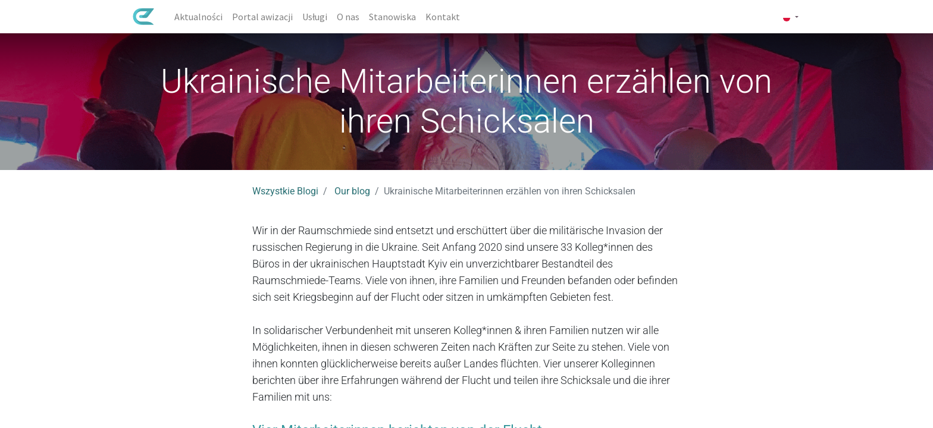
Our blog (352, 191)
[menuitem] (203, 17)
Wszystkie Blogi (285, 191)
